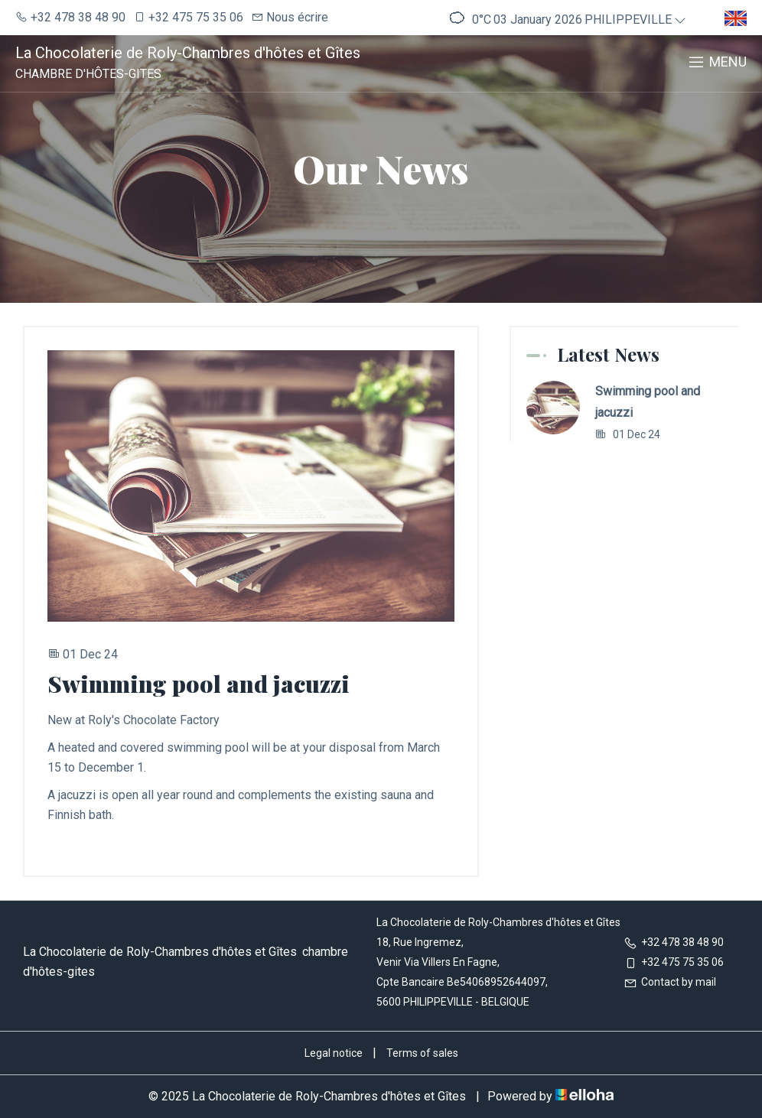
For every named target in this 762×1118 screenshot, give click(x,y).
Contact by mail (670, 982)
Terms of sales (422, 1053)
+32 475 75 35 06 (674, 962)
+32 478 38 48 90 (674, 942)
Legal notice (333, 1053)
